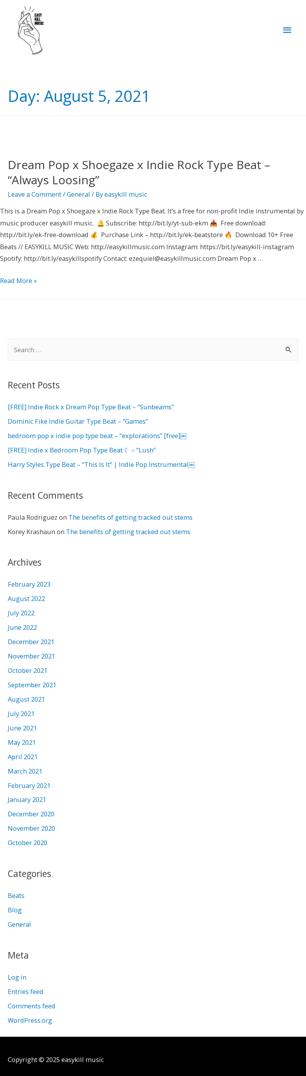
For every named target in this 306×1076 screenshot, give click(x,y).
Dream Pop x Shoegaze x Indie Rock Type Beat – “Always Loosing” (139, 174)
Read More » (18, 282)
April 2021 (23, 758)
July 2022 (21, 614)
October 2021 (27, 672)
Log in (17, 978)
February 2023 (29, 586)
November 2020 (31, 830)
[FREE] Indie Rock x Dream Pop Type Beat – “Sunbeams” (91, 408)
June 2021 (22, 729)
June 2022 (22, 629)
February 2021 (29, 787)
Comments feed (32, 1007)
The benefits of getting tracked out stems (130, 518)
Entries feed (25, 993)
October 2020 (27, 844)
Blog (15, 911)
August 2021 (26, 701)
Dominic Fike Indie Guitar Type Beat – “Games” (78, 423)
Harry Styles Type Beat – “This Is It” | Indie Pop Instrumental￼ (101, 466)
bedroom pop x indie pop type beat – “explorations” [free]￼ (97, 437)
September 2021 (32, 686)
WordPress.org (30, 1021)
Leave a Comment (34, 196)
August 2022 (26, 600)
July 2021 (21, 715)
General (78, 196)
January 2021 (27, 801)
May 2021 (22, 743)
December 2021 (31, 643)
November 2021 (31, 657)
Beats (16, 897)
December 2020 (31, 815)
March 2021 (25, 772)
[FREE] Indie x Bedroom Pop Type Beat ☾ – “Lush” (82, 451)
